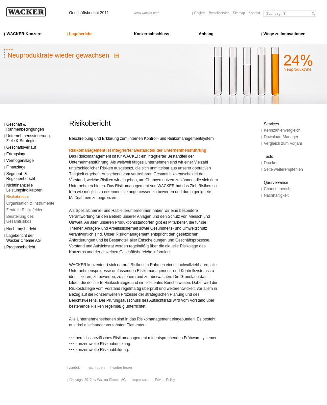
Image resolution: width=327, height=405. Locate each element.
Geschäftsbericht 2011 (89, 13)
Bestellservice (219, 13)
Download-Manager (281, 137)
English (199, 13)
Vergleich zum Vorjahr (283, 143)
